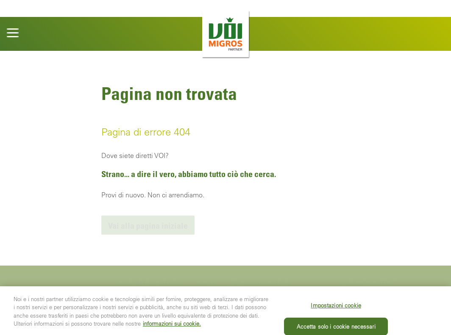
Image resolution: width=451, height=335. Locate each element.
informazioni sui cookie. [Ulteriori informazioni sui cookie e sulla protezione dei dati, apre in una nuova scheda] (172, 328)
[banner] (225, 34)
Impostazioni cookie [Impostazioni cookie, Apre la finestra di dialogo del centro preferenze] (336, 310)
